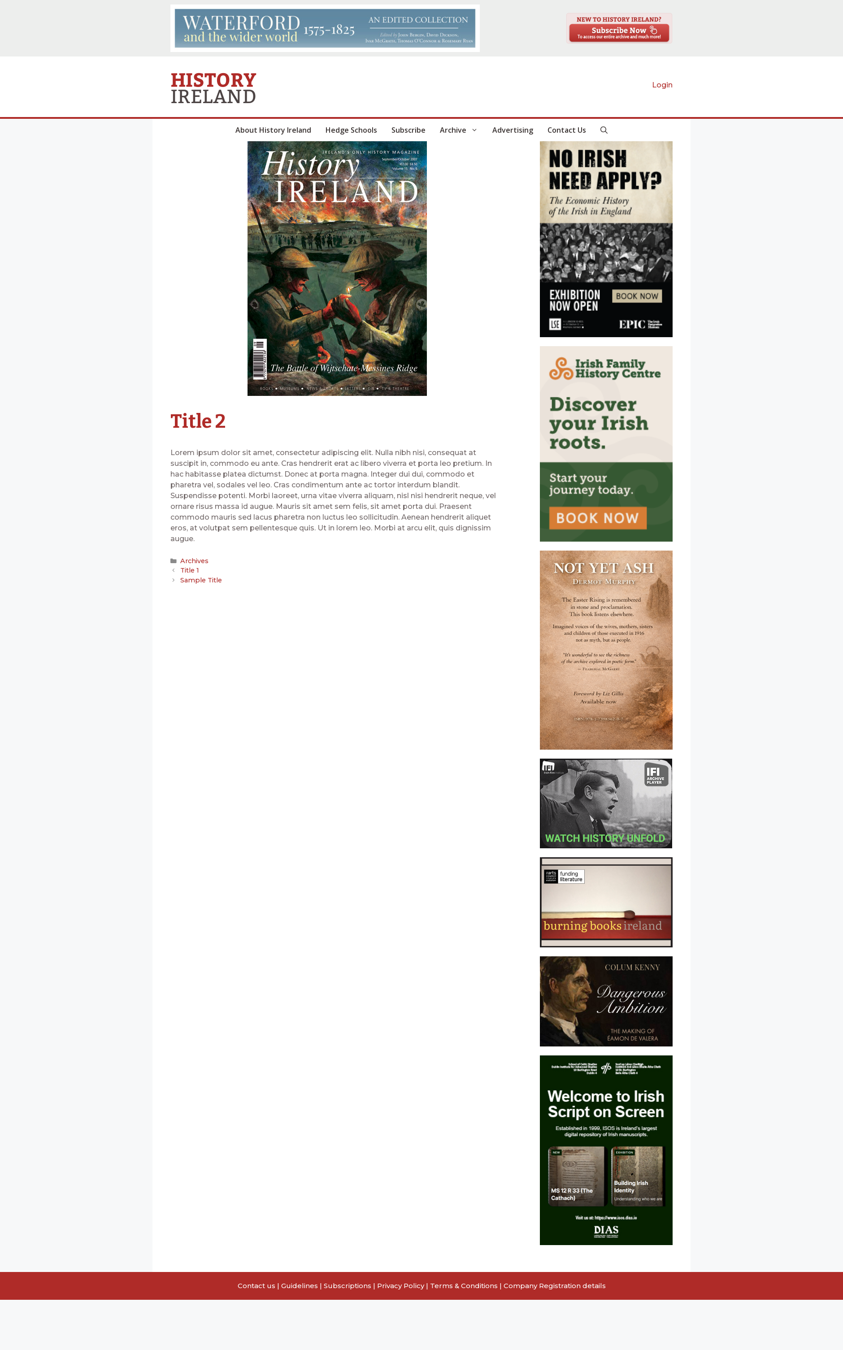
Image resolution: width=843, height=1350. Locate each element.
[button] (604, 130)
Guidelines (299, 1285)
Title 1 (189, 569)
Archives (193, 560)
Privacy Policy (400, 1285)
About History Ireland (273, 130)
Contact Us (567, 130)
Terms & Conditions (464, 1285)
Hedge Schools (351, 130)
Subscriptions (347, 1285)
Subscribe (408, 130)
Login (662, 85)
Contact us (256, 1285)
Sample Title (199, 579)
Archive (462, 130)
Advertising (512, 130)
